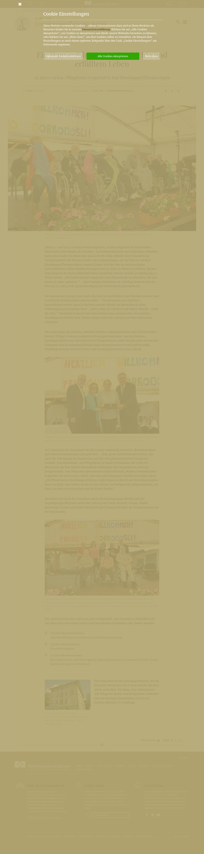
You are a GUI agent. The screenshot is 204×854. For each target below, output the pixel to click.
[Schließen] (102, 4)
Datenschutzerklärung (96, 29)
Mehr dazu (151, 56)
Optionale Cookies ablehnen (63, 56)
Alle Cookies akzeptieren (113, 56)
